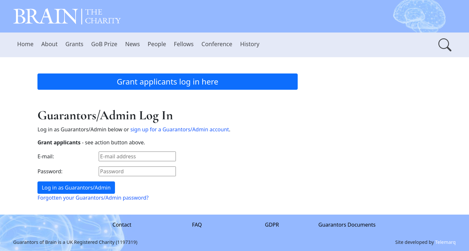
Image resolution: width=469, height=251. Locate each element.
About (49, 44)
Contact (121, 224)
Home (25, 44)
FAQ (197, 224)
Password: (50, 171)
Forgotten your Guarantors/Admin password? (93, 197)
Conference (217, 44)
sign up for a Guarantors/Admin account (179, 129)
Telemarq (445, 242)
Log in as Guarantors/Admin (76, 187)
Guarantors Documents (347, 224)
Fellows (184, 44)
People (157, 44)
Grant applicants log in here (167, 81)
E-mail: (45, 156)
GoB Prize (104, 44)
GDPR (272, 224)
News (132, 44)
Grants (74, 44)
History (249, 44)
